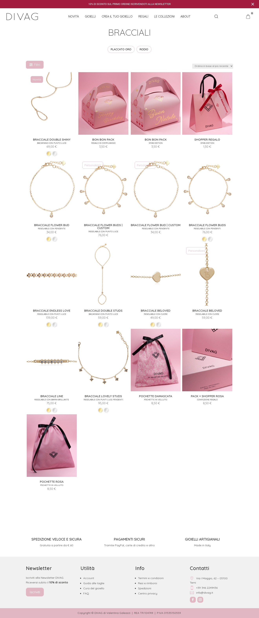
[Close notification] (252, 4)
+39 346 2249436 (204, 587)
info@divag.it (201, 592)
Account (88, 578)
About (185, 16)
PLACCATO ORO (121, 49)
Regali (143, 16)
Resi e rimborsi (147, 583)
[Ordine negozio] (212, 66)
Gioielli (90, 16)
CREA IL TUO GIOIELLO (117, 16)
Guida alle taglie (93, 583)
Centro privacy (147, 593)
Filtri (34, 65)
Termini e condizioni (151, 578)
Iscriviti (35, 592)
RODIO (144, 49)
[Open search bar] (216, 16)
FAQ (86, 593)
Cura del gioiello (93, 588)
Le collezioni (164, 16)
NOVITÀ (73, 16)
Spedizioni (144, 588)
